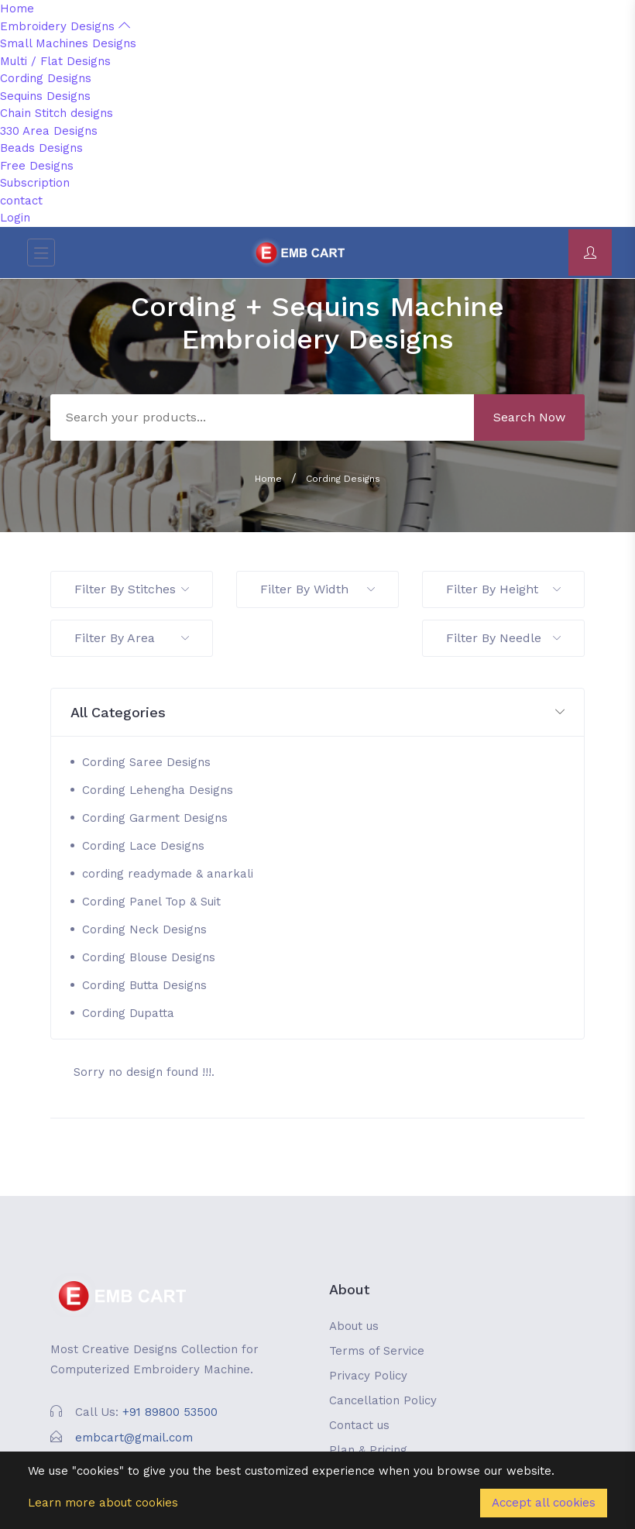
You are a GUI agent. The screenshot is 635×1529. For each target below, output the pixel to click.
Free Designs (37, 166)
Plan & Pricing (368, 1450)
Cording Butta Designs (144, 985)
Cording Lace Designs (143, 846)
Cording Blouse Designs (148, 957)
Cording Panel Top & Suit (151, 902)
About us (354, 1326)
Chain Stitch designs (56, 113)
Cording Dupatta (128, 1013)
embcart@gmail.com (134, 1438)
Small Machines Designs (68, 43)
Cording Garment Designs (155, 818)
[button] (317, 713)
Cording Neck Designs (144, 929)
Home (17, 8)
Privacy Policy (368, 1376)
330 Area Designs (49, 131)
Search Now (529, 417)
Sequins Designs (45, 96)
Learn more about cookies (103, 1503)
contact (21, 201)
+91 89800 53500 (170, 1412)
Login (15, 218)
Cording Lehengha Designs (157, 790)
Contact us (359, 1425)
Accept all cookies (544, 1503)
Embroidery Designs (65, 26)
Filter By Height (503, 589)
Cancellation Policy (383, 1400)
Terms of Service (376, 1351)
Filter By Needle (503, 637)
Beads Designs (41, 148)
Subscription (35, 183)
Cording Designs (45, 78)
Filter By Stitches (131, 589)
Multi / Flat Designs (55, 61)
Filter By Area (131, 637)
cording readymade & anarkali (167, 874)
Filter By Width (317, 589)
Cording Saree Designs (146, 762)
